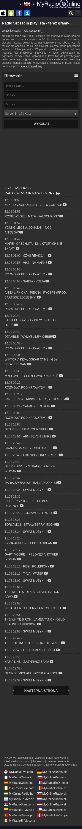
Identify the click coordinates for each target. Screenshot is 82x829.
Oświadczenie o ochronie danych (23, 764)
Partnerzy (38, 761)
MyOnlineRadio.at (51, 804)
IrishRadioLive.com (19, 788)
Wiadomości (11, 761)
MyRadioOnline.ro (51, 788)
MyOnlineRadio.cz (52, 777)
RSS (74, 764)
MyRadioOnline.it (18, 777)
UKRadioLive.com (18, 772)
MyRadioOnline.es (18, 782)
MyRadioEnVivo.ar (19, 799)
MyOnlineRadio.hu (19, 793)
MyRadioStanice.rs (19, 804)
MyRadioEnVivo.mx (19, 820)
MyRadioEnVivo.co (19, 809)
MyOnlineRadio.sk (52, 793)
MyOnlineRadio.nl (51, 799)
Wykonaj (41, 123)
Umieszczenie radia (58, 761)
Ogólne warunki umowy (57, 764)
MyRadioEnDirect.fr (52, 782)
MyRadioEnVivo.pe (52, 815)
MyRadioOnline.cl (51, 809)
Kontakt (25, 761)
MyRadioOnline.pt (18, 815)
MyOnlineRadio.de (52, 772)
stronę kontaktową (31, 66)
